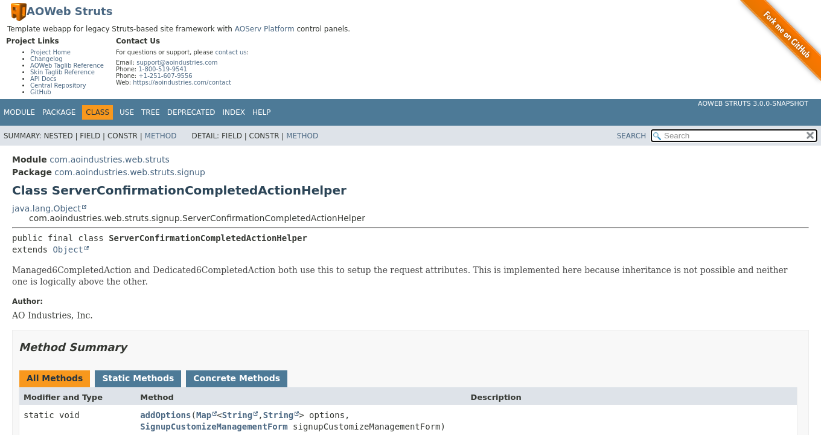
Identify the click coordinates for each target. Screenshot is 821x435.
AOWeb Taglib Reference (67, 65)
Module (19, 112)
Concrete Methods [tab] (236, 378)
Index (234, 112)
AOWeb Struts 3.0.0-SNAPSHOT (753, 104)
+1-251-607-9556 (165, 75)
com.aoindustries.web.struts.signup (129, 172)
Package (58, 112)
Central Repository (58, 85)
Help (261, 112)
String (237, 415)
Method (161, 136)
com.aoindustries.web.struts (109, 159)
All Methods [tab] (55, 378)
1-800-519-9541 (162, 69)
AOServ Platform (265, 29)
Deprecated (191, 112)
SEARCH (632, 136)
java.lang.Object (46, 208)
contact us (230, 52)
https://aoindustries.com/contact (182, 82)
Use (127, 112)
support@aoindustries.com (176, 62)
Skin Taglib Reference (62, 72)
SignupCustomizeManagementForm (213, 426)
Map (203, 415)
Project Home (50, 52)
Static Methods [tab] (138, 378)
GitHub (40, 92)
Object (68, 249)
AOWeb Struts (69, 11)
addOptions (165, 415)
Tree (150, 112)
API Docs (43, 79)
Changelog (46, 59)
